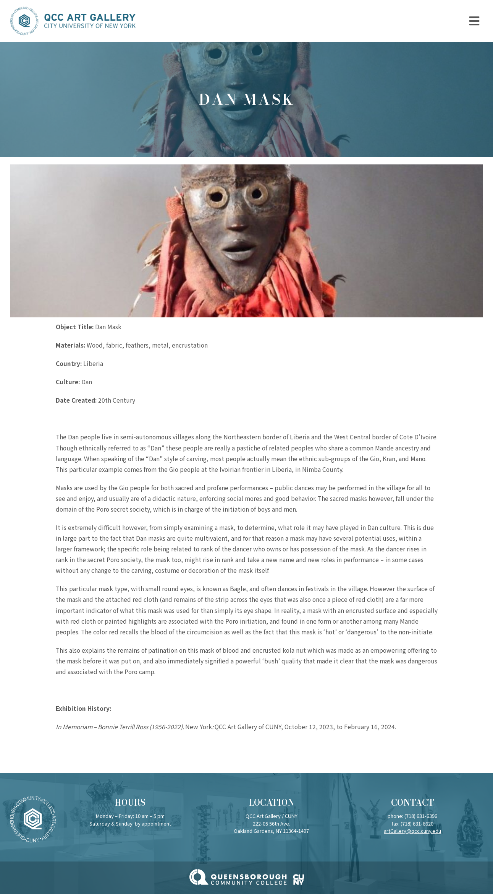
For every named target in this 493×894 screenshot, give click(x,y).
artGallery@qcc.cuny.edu (412, 830)
